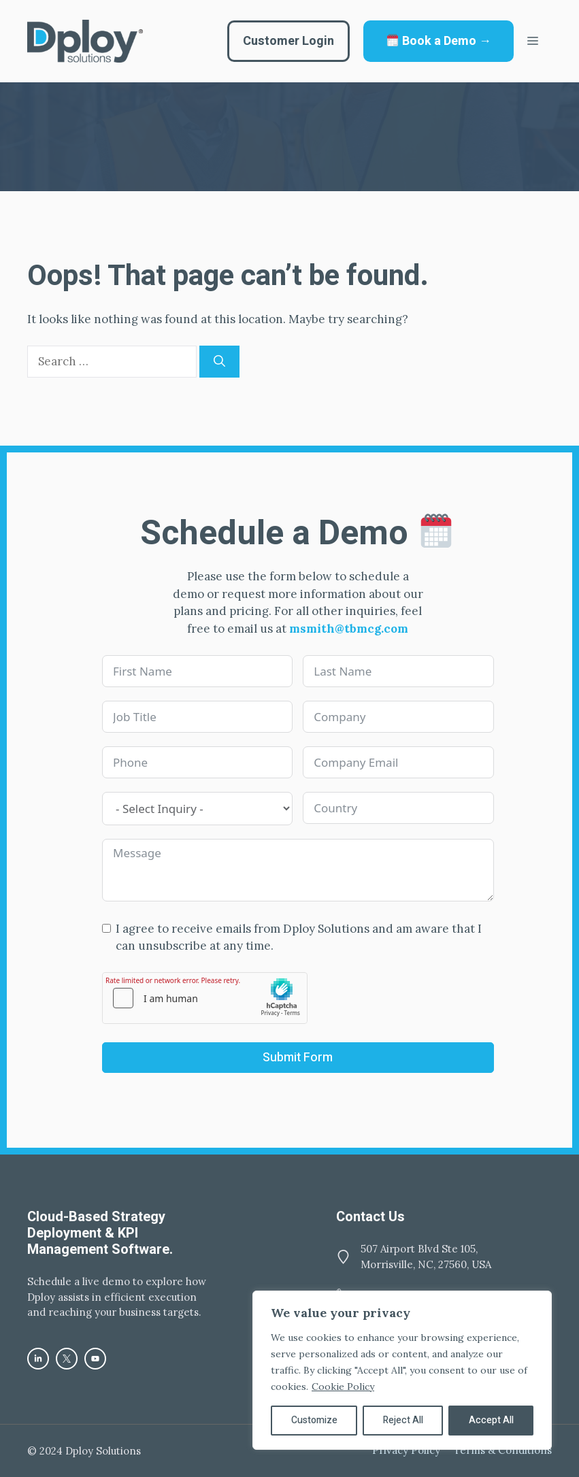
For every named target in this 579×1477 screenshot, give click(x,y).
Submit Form (298, 1057)
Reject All (403, 1420)
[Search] (219, 362)
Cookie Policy (343, 1386)
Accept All (491, 1420)
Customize (314, 1420)
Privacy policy (406, 1450)
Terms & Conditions (503, 1450)
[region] (402, 1370)
